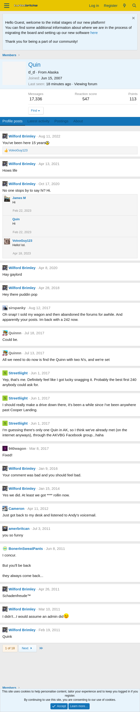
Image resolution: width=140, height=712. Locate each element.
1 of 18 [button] (10, 648)
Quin (16, 219)
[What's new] (124, 5)
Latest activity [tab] (39, 121)
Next (27, 648)
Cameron (16, 508)
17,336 (35, 99)
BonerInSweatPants (26, 548)
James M (19, 198)
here (94, 33)
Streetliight (18, 373)
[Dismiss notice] (133, 18)
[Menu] (6, 5)
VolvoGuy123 (22, 240)
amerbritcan (19, 528)
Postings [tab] (61, 121)
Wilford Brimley (22, 136)
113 (133, 99)
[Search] (134, 5)
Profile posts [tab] (12, 121)
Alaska (52, 72)
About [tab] (78, 121)
